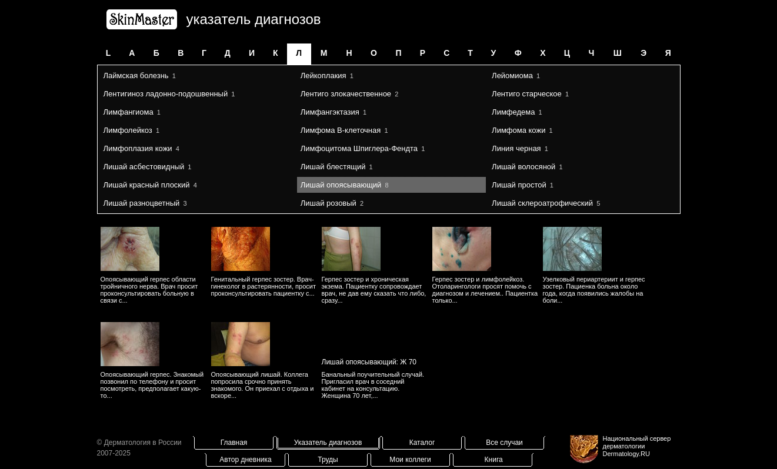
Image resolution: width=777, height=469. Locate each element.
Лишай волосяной (523, 166)
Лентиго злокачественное (346, 93)
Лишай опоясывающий (341, 184)
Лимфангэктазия (330, 112)
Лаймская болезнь (136, 75)
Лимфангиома (129, 112)
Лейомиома (512, 75)
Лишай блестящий (333, 166)
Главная (234, 442)
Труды (328, 459)
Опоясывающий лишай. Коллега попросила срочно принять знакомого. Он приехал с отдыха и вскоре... (262, 385)
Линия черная (516, 148)
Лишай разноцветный (142, 203)
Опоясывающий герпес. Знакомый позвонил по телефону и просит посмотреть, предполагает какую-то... (152, 385)
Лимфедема (513, 112)
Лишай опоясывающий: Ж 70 (369, 362)
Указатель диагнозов (328, 442)
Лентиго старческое (527, 93)
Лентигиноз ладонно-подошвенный (166, 93)
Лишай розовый (328, 203)
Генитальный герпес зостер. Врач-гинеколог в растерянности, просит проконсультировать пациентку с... (263, 286)
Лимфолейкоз (128, 130)
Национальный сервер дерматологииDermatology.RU (637, 446)
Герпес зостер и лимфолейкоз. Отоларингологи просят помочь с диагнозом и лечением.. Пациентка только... (485, 290)
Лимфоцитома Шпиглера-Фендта (359, 148)
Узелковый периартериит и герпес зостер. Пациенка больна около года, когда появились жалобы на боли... (594, 290)
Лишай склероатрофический (542, 203)
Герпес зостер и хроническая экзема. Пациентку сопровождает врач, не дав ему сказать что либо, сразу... (374, 290)
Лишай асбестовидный (144, 166)
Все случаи (504, 442)
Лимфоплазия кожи (138, 148)
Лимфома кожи (518, 130)
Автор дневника (245, 459)
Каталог (422, 442)
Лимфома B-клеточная (341, 130)
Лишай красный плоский (147, 184)
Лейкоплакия (323, 75)
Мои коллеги (410, 459)
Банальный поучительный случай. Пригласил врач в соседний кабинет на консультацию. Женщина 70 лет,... (373, 385)
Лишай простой (519, 184)
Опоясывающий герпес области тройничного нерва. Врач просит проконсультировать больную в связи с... (149, 290)
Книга (494, 459)
